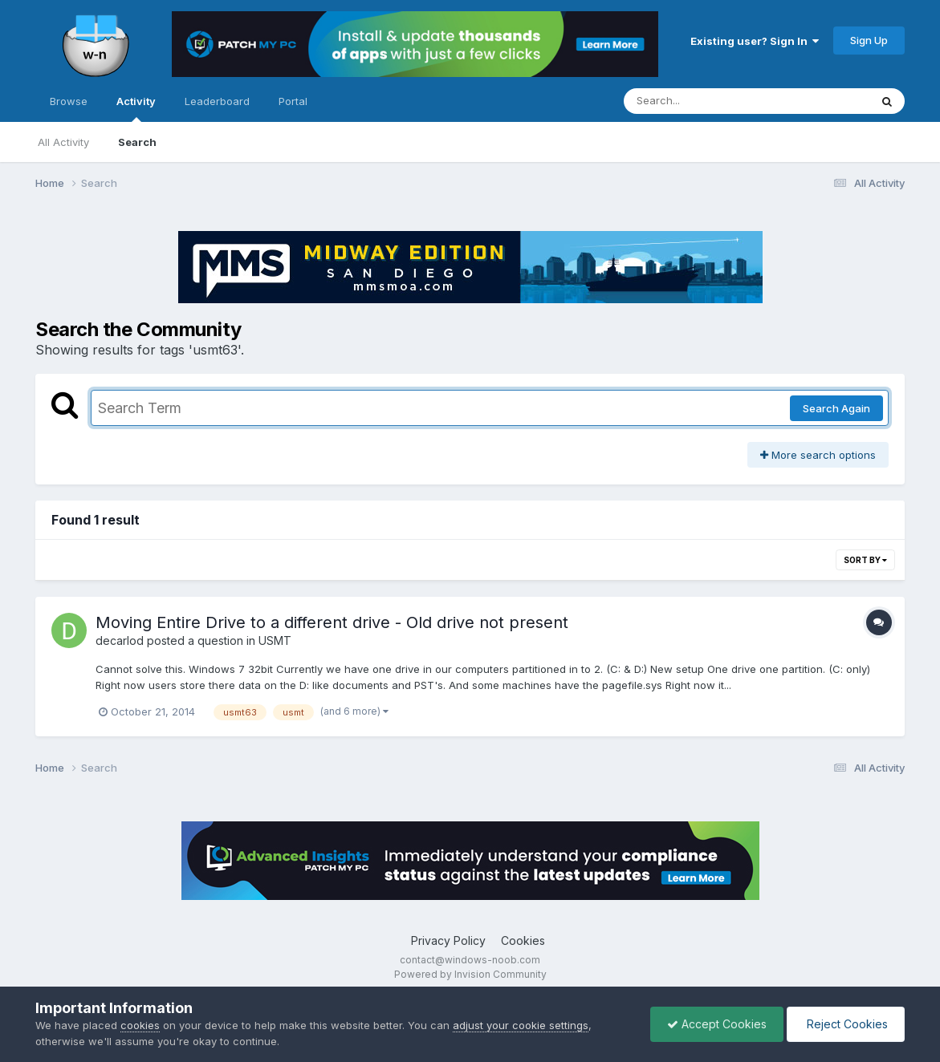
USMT (274, 640)
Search (137, 142)
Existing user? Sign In (754, 40)
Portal (293, 101)
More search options (818, 454)
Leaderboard (217, 101)
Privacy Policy (448, 940)
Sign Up (869, 40)
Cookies (523, 940)
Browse (68, 101)
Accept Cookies (717, 1024)
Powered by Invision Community (470, 974)
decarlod (120, 640)
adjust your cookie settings (520, 1025)
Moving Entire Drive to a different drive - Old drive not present (332, 622)
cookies (140, 1025)
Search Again (836, 408)
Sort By (865, 560)
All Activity (63, 142)
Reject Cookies (846, 1024)
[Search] (703, 101)
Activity (136, 108)
